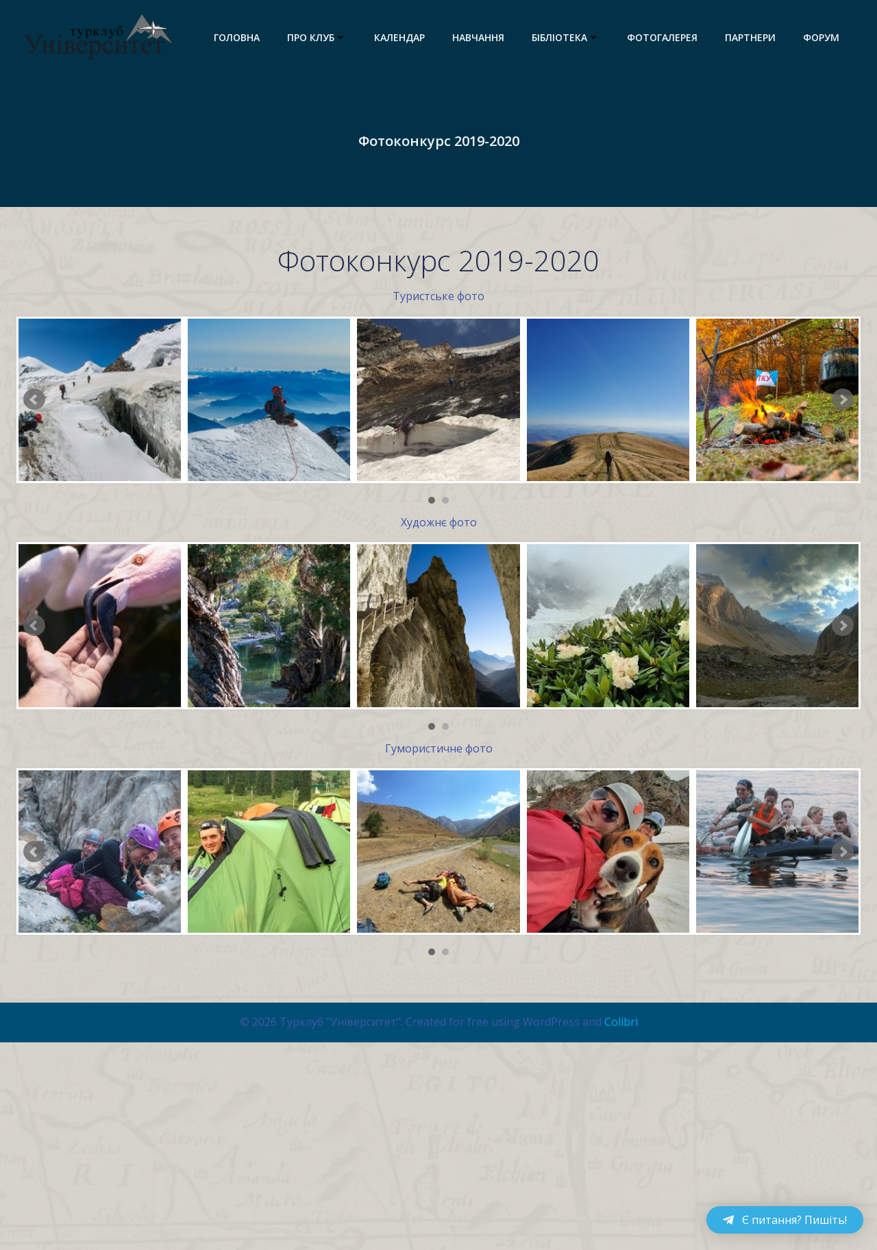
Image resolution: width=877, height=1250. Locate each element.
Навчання (478, 37)
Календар (399, 37)
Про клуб (317, 37)
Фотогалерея (662, 37)
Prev (34, 399)
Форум (821, 37)
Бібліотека (566, 37)
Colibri (621, 1091)
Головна (237, 37)
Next (843, 399)
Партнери (750, 37)
